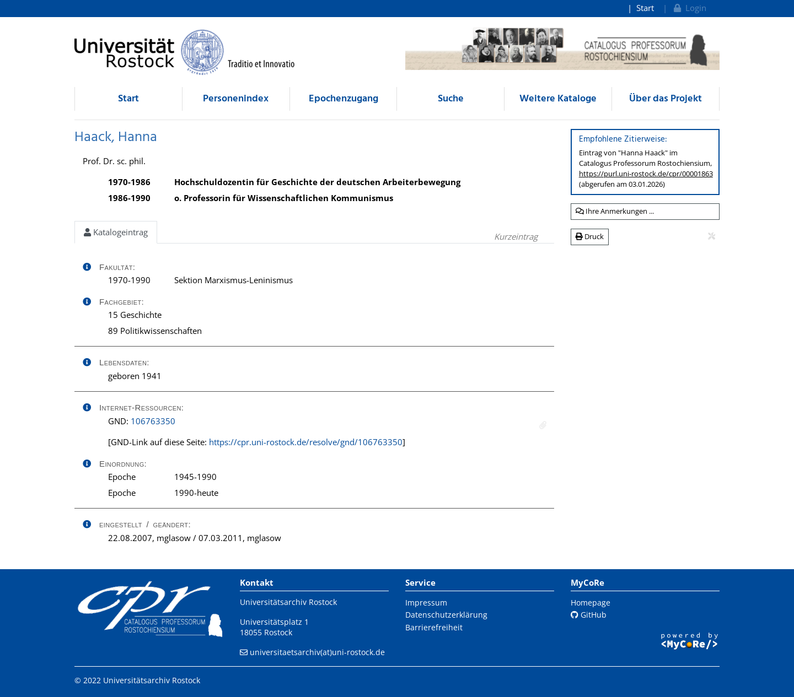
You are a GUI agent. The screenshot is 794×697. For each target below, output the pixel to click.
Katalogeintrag (116, 231)
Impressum (426, 602)
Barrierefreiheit (434, 627)
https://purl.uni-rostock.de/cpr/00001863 (646, 174)
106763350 (153, 420)
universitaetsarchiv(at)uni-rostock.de (317, 652)
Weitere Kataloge (558, 99)
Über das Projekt (665, 99)
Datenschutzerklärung (446, 614)
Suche (451, 99)
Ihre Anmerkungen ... (615, 211)
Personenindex (236, 99)
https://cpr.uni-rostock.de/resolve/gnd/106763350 (306, 441)
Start (645, 7)
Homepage (590, 602)
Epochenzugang (343, 99)
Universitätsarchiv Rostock (288, 602)
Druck (590, 236)
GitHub (589, 614)
